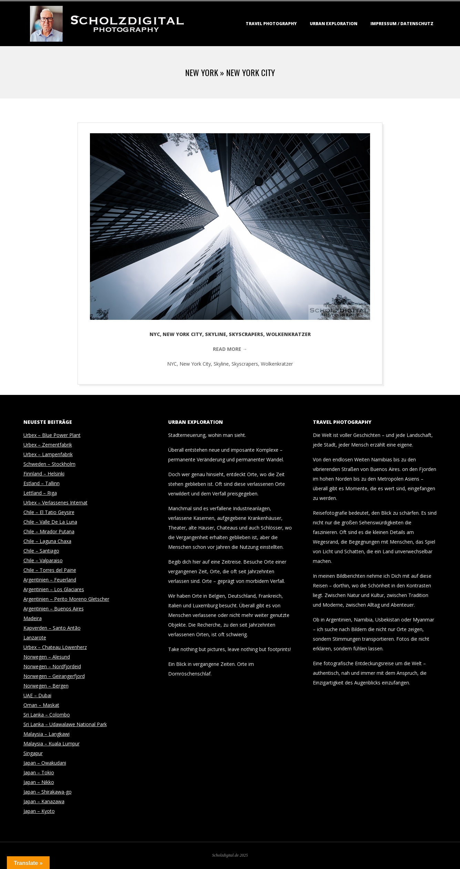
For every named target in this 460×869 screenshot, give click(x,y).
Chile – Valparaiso (43, 560)
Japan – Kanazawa (43, 801)
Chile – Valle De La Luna (50, 522)
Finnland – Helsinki (43, 473)
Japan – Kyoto (39, 811)
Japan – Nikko (38, 782)
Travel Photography (271, 24)
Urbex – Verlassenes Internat (55, 502)
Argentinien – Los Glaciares (53, 589)
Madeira (32, 618)
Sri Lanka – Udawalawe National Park (65, 724)
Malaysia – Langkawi (46, 734)
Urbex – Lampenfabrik (48, 454)
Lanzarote (34, 637)
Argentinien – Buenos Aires (53, 608)
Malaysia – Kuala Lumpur (51, 743)
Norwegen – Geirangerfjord (54, 676)
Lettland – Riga (40, 493)
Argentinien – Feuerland (49, 579)
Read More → (230, 349)
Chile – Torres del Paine (49, 570)
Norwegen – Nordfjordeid (52, 666)
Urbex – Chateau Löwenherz (55, 647)
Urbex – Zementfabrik (47, 444)
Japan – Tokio (38, 772)
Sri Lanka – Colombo (46, 714)
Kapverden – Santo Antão (52, 628)
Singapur (33, 753)
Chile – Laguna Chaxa (47, 541)
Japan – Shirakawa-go (47, 791)
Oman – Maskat (41, 705)
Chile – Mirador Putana (48, 531)
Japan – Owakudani (44, 763)
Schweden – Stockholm (49, 464)
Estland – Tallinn (41, 483)
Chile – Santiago (41, 550)
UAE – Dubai (37, 695)
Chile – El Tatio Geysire (48, 512)
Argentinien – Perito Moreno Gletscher (66, 599)
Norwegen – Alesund (46, 656)
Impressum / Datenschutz (401, 24)
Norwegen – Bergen (46, 685)
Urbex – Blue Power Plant (52, 435)
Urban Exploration (333, 24)
